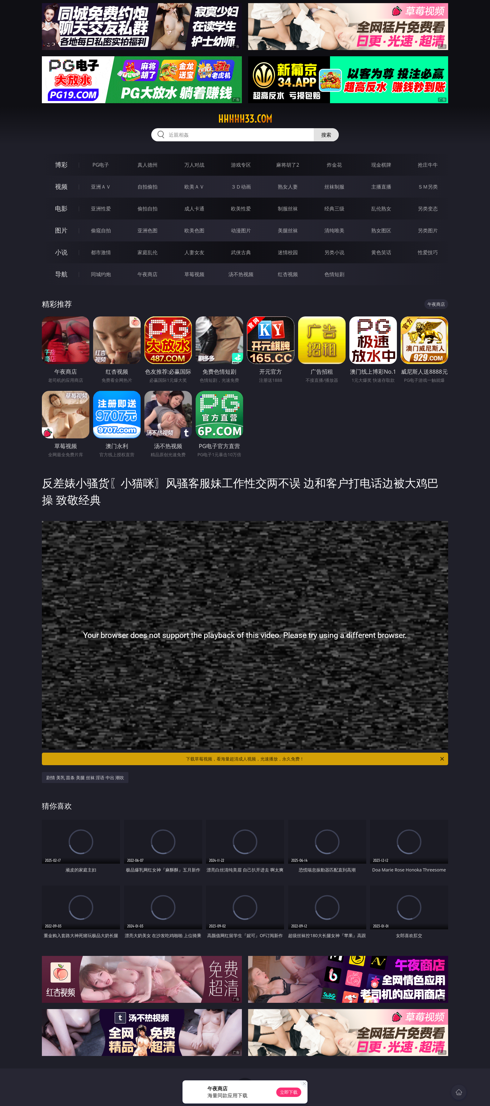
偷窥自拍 (101, 230)
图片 (61, 230)
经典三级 (334, 208)
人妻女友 (194, 252)
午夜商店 (148, 274)
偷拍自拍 (148, 208)
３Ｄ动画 (241, 186)
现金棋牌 (381, 164)
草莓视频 (194, 274)
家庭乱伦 (148, 252)
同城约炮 (101, 274)
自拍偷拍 (148, 186)
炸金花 (334, 164)
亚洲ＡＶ (101, 186)
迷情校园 (288, 252)
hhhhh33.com (245, 119)
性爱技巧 (428, 252)
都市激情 (101, 252)
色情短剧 (334, 274)
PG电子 (100, 164)
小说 (61, 252)
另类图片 (428, 230)
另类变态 (428, 208)
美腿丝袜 (288, 230)
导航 (61, 274)
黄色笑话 (381, 252)
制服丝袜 (288, 208)
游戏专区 (241, 164)
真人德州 (148, 164)
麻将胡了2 (287, 164)
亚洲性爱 (101, 208)
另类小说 (334, 252)
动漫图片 (241, 230)
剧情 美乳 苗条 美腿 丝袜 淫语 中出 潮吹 (85, 777)
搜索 (326, 134)
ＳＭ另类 (428, 186)
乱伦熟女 (381, 208)
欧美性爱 (241, 208)
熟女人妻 (288, 186)
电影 (61, 208)
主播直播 (381, 186)
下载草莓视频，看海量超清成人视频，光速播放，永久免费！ (315, 759)
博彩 (61, 164)
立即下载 (289, 1092)
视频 (61, 186)
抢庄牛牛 (428, 164)
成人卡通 (194, 208)
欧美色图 (194, 230)
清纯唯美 (334, 230)
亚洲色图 (148, 230)
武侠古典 (241, 252)
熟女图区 (381, 230)
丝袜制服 (334, 186)
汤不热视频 (240, 274)
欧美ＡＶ (194, 186)
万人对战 (194, 164)
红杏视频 (288, 274)
